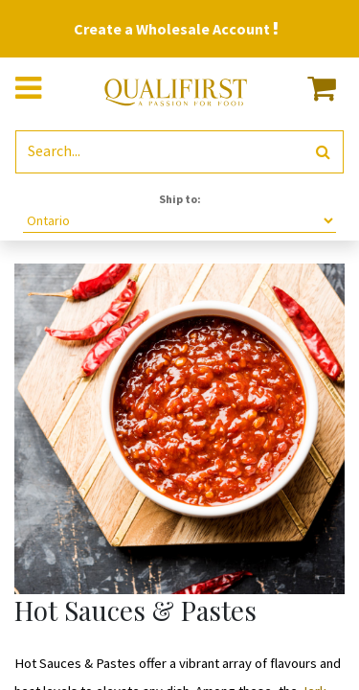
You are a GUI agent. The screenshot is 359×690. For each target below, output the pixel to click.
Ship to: (180, 199)
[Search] (323, 151)
